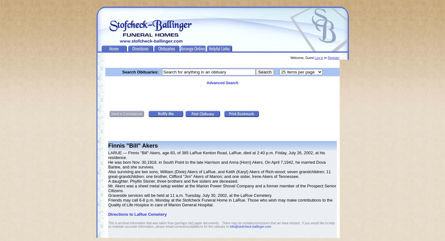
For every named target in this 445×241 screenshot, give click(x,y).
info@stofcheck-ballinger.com (250, 226)
